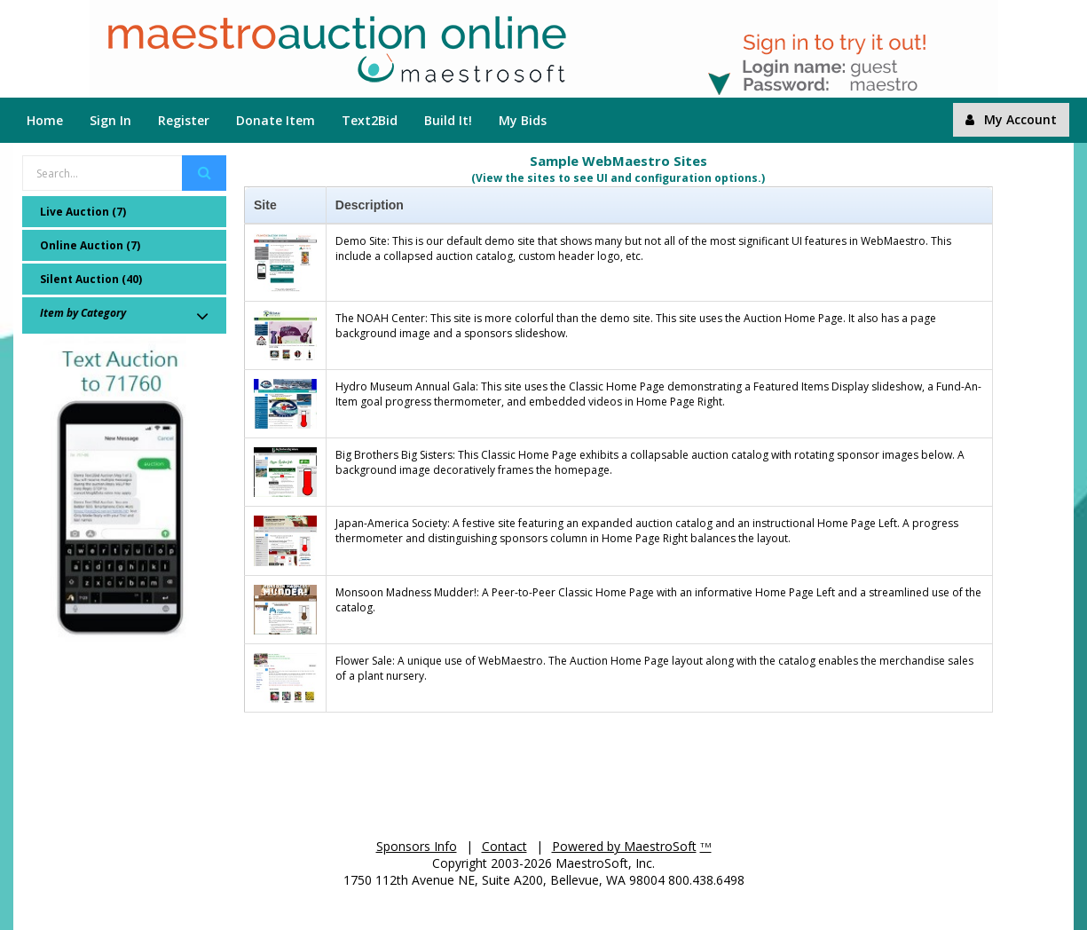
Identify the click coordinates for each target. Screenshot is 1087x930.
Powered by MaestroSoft (624, 846)
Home (45, 120)
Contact (504, 846)
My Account (1011, 119)
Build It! (448, 120)
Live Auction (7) (83, 211)
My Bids (523, 120)
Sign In (110, 120)
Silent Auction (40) (91, 279)
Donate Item (275, 120)
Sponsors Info (416, 846)
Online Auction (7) (90, 245)
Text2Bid (370, 120)
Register (183, 120)
